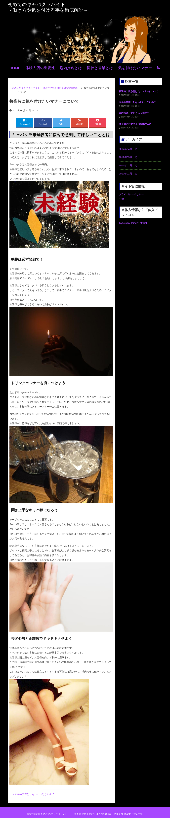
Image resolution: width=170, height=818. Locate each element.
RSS (121, 199)
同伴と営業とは (100, 68)
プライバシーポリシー (131, 194)
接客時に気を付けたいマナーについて (138, 91)
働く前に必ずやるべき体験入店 (135, 124)
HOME (14, 68)
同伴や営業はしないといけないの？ (33, 794)
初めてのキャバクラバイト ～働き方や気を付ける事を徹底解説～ (77, 814)
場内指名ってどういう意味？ (134, 113)
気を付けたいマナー (135, 68)
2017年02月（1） (128, 165)
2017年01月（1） (128, 173)
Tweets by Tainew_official (133, 222)
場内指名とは (71, 68)
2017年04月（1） (128, 149)
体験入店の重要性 (40, 68)
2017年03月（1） (128, 157)
